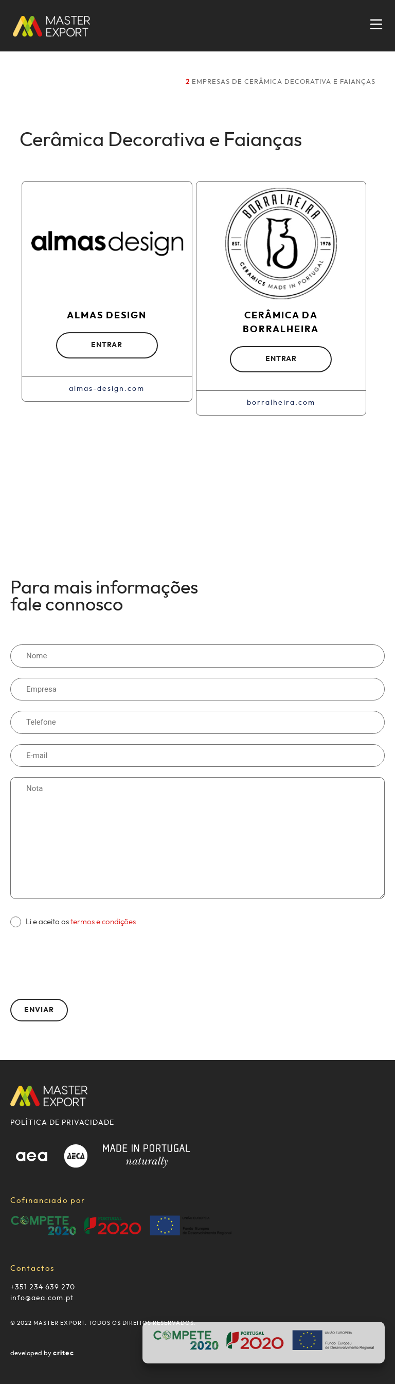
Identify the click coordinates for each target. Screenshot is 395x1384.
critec (63, 1353)
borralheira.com (281, 402)
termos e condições (103, 922)
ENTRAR (106, 345)
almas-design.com (107, 388)
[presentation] (88, 958)
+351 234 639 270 (42, 1287)
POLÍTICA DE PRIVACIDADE (62, 1122)
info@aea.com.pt (42, 1298)
